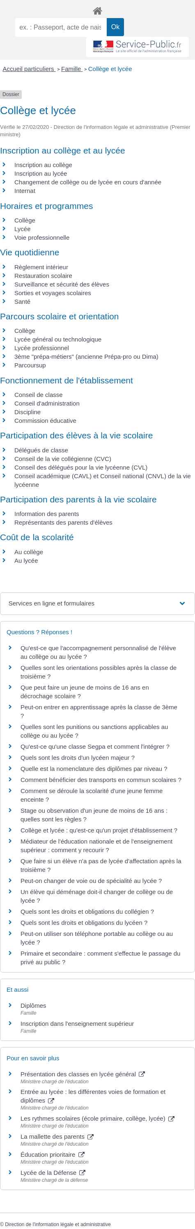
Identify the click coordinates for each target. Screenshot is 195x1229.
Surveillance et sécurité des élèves (61, 284)
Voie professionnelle (41, 237)
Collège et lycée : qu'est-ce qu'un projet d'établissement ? (99, 830)
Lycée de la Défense (53, 1172)
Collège (24, 220)
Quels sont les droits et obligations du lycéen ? (84, 922)
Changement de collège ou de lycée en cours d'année (87, 182)
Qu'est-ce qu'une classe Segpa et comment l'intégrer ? (95, 746)
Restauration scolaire (43, 275)
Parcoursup (30, 365)
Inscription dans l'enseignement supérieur (77, 1023)
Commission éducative (45, 420)
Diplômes (33, 1005)
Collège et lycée (110, 68)
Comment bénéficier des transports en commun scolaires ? (101, 779)
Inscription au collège (43, 164)
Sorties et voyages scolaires (52, 292)
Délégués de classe (41, 450)
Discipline (27, 411)
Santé (22, 301)
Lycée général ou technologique (57, 339)
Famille (72, 68)
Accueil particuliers (29, 68)
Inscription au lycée (40, 173)
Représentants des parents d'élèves (63, 522)
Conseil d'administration (47, 403)
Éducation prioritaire (53, 1154)
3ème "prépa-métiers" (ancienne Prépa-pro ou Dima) (86, 356)
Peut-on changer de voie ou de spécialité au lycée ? (91, 880)
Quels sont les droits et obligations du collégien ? (87, 911)
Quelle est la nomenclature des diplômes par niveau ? (94, 768)
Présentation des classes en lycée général (83, 1074)
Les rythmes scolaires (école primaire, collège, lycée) (97, 1118)
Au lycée (26, 560)
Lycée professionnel (41, 347)
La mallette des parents (57, 1136)
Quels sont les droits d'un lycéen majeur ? (78, 757)
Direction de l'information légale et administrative (58, 1224)
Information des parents (46, 513)
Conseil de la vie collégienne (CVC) (62, 458)
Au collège (28, 551)
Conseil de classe (38, 394)
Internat (24, 190)
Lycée (22, 228)
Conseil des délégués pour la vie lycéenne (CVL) (80, 467)
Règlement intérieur (41, 267)
